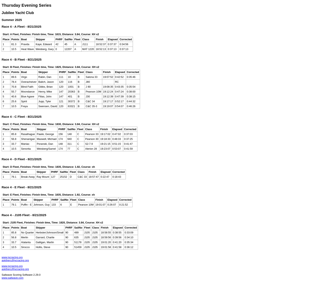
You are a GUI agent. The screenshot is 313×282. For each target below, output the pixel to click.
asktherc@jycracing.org (15, 260)
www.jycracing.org (12, 257)
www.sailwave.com (12, 277)
